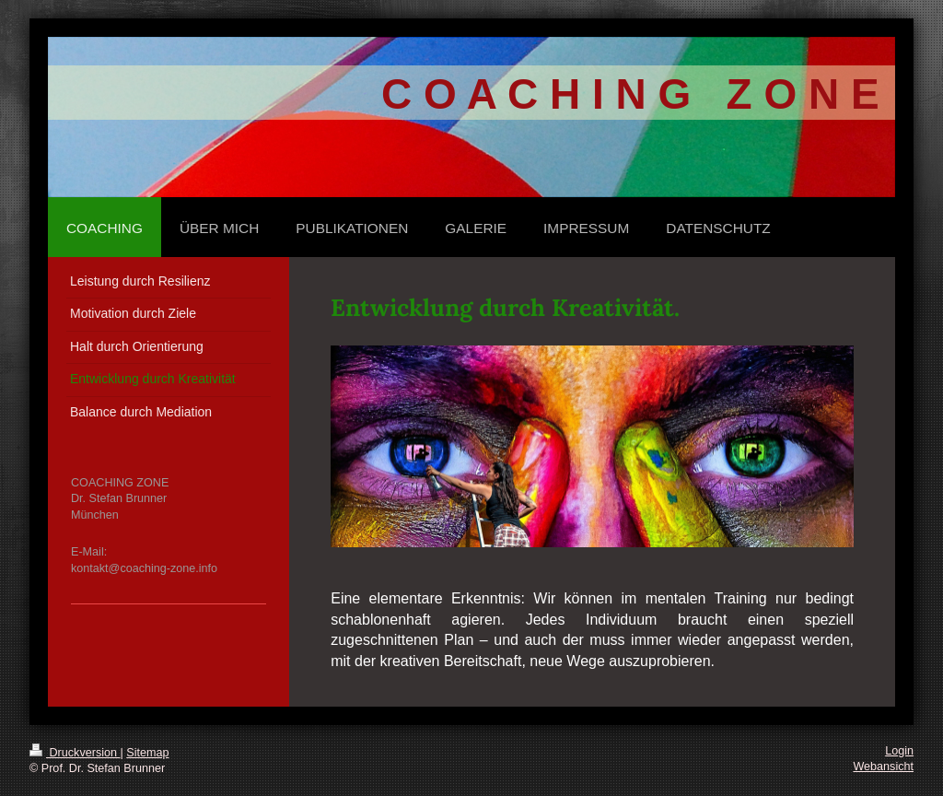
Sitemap (147, 752)
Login (899, 750)
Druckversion (74, 752)
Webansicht (883, 766)
